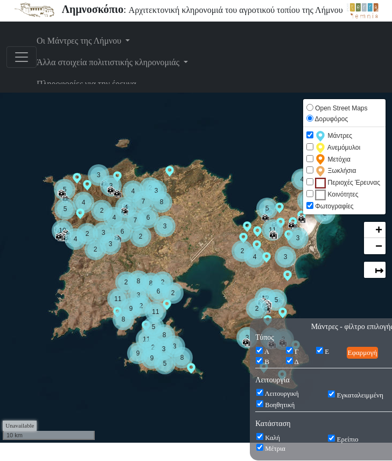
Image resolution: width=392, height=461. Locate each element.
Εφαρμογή (362, 352)
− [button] (378, 246)
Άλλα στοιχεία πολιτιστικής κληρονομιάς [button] (109, 62)
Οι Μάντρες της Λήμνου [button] (80, 40)
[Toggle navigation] (21, 57)
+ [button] (378, 230)
